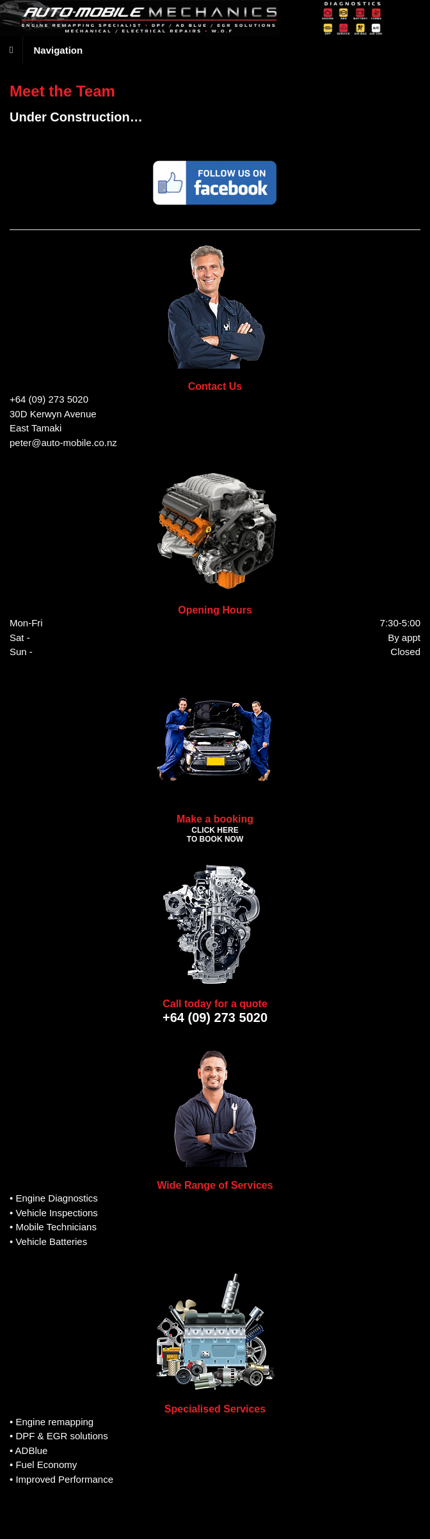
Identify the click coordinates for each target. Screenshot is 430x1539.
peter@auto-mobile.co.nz (63, 442)
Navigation (58, 49)
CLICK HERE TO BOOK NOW (215, 835)
